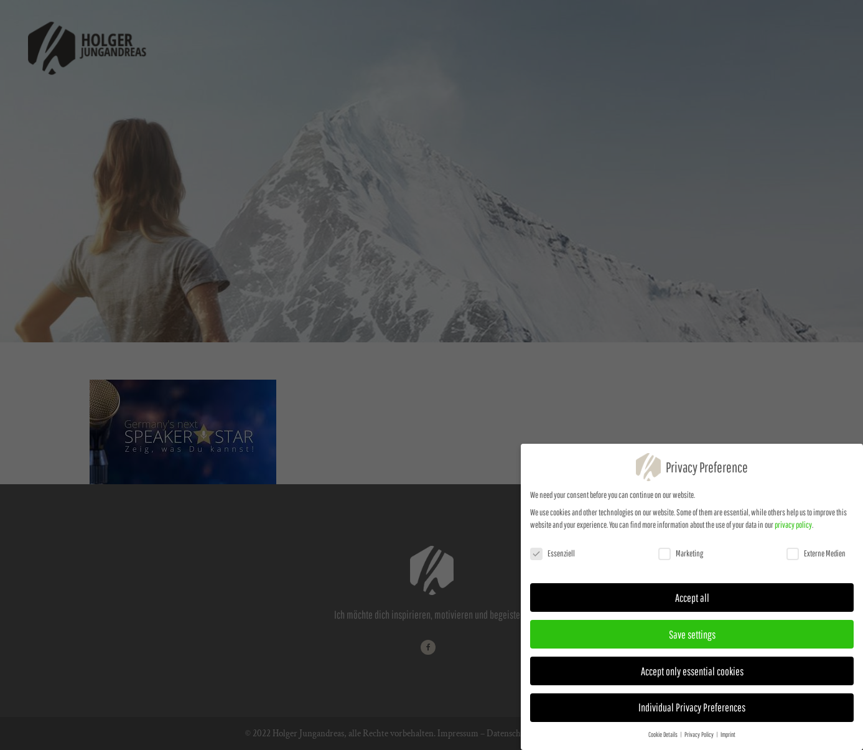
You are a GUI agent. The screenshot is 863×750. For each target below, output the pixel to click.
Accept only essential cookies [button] (692, 676)
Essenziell (552, 559)
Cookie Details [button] (663, 739)
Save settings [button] (692, 639)
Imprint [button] (728, 739)
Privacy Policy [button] (699, 739)
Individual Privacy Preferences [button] (691, 712)
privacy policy (793, 530)
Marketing (680, 559)
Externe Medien (816, 559)
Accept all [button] (692, 602)
